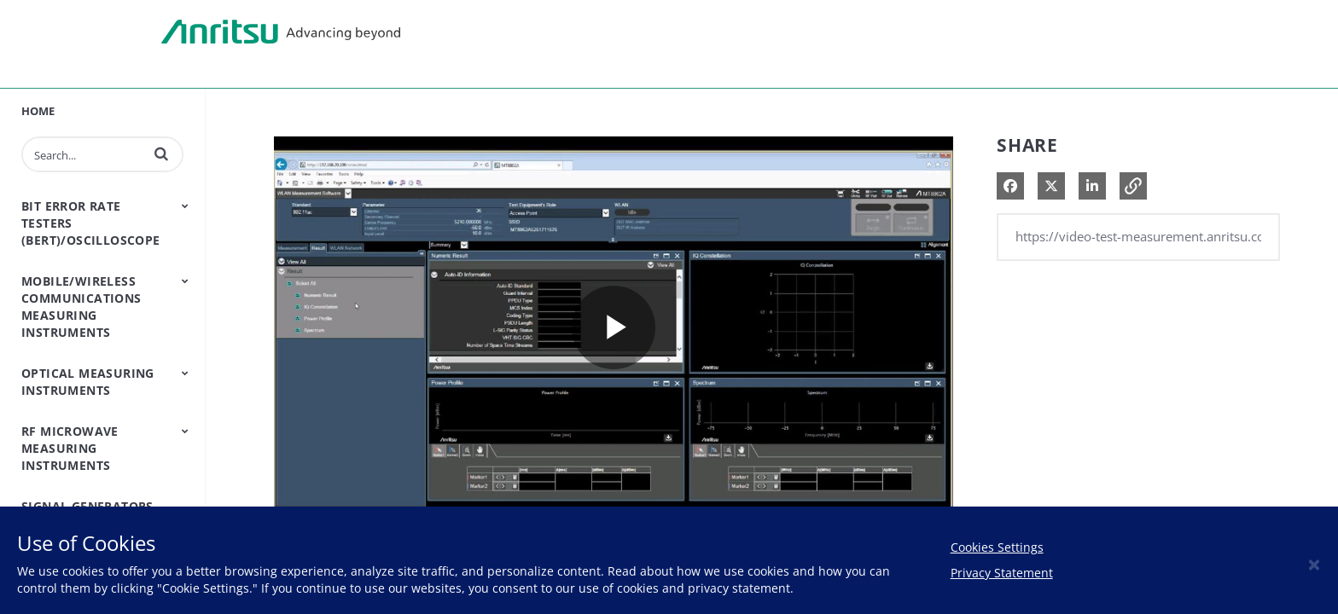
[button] (161, 153)
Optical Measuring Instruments (87, 381)
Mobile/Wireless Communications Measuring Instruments (81, 306)
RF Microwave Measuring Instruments (70, 448)
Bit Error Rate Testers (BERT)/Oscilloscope (90, 223)
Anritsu (280, 32)
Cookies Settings (997, 547)
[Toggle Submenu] (185, 205)
